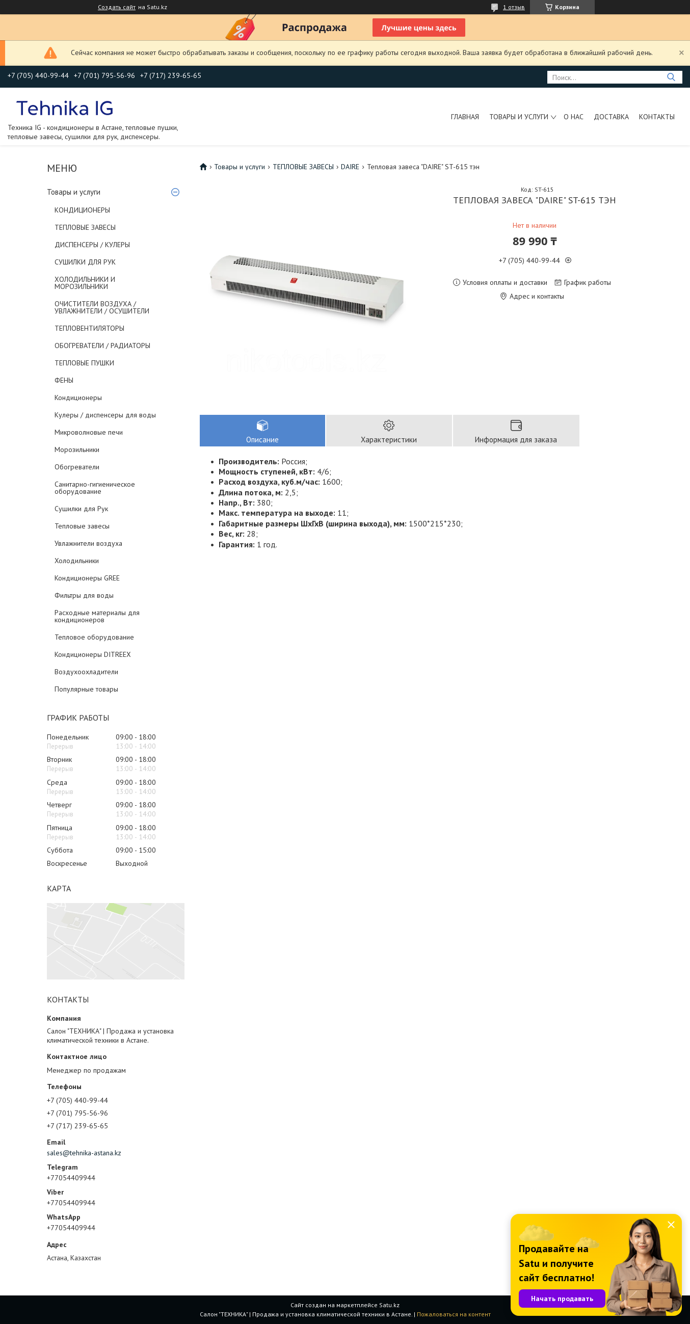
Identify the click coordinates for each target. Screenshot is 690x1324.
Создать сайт (117, 7)
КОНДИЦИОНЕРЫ (82, 210)
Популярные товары (86, 689)
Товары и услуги (518, 116)
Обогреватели (77, 466)
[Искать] (670, 77)
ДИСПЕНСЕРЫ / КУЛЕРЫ (92, 244)
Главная (465, 116)
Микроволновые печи (89, 432)
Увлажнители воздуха (88, 543)
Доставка (611, 116)
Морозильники (77, 449)
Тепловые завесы (82, 526)
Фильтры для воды (84, 595)
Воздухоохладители (86, 671)
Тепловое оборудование (94, 637)
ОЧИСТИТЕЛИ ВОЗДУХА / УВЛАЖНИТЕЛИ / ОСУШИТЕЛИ (102, 307)
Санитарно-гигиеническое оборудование (95, 488)
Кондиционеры (78, 397)
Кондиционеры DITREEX (93, 654)
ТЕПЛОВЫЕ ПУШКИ (84, 362)
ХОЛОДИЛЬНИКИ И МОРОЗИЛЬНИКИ (85, 283)
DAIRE (350, 166)
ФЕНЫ (64, 380)
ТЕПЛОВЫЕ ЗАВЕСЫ (85, 227)
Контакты (657, 116)
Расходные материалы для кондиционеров (97, 616)
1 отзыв (514, 7)
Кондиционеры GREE (87, 577)
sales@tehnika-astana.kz (84, 1152)
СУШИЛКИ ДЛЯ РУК (85, 262)
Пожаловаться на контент (454, 1314)
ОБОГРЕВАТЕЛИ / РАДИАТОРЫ (102, 345)
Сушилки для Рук (81, 508)
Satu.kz (389, 1305)
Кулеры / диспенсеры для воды (105, 414)
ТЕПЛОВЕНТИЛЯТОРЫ (89, 328)
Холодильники (77, 560)
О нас (573, 116)
